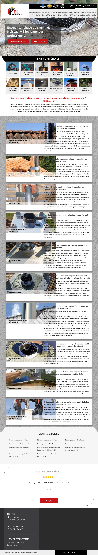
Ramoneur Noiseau (71, 444)
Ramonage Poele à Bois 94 (38, 14)
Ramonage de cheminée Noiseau (19, 447)
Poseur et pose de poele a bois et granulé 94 (53, 16)
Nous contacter (39, 41)
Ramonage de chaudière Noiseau (47, 444)
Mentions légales (31, 553)
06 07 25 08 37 (88, 6)
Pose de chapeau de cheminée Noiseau (21, 444)
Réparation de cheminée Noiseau (47, 440)
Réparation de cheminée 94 (88, 15)
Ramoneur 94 (32, 13)
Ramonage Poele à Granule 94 (47, 15)
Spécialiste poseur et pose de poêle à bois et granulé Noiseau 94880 (48, 449)
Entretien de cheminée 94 (94, 15)
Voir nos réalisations (18, 41)
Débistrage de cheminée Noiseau (75, 440)
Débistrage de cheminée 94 (76, 15)
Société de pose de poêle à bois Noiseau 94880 (46, 455)
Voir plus (49, 501)
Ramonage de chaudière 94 (65, 15)
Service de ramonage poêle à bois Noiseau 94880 (19, 455)
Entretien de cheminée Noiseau (18, 440)
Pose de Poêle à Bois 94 (43, 16)
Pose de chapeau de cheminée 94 (70, 16)
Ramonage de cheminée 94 (58, 15)
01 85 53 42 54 (75, 6)
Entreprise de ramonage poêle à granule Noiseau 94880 (75, 449)
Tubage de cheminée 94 (82, 15)
